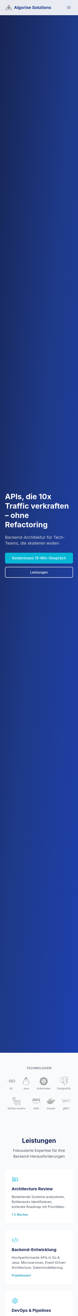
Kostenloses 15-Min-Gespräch (39, 558)
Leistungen (39, 572)
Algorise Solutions (28, 7)
